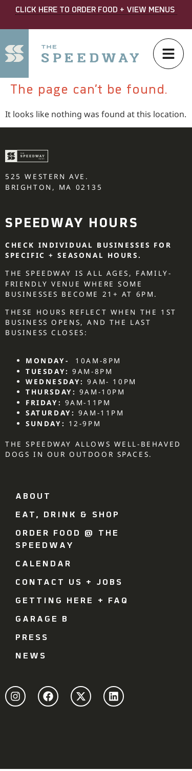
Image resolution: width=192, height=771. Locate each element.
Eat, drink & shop (67, 515)
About (33, 497)
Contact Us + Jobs (69, 583)
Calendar (43, 564)
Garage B (42, 619)
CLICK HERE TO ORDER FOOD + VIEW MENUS (96, 10)
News (31, 656)
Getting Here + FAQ (72, 601)
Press (32, 638)
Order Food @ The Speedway (67, 540)
